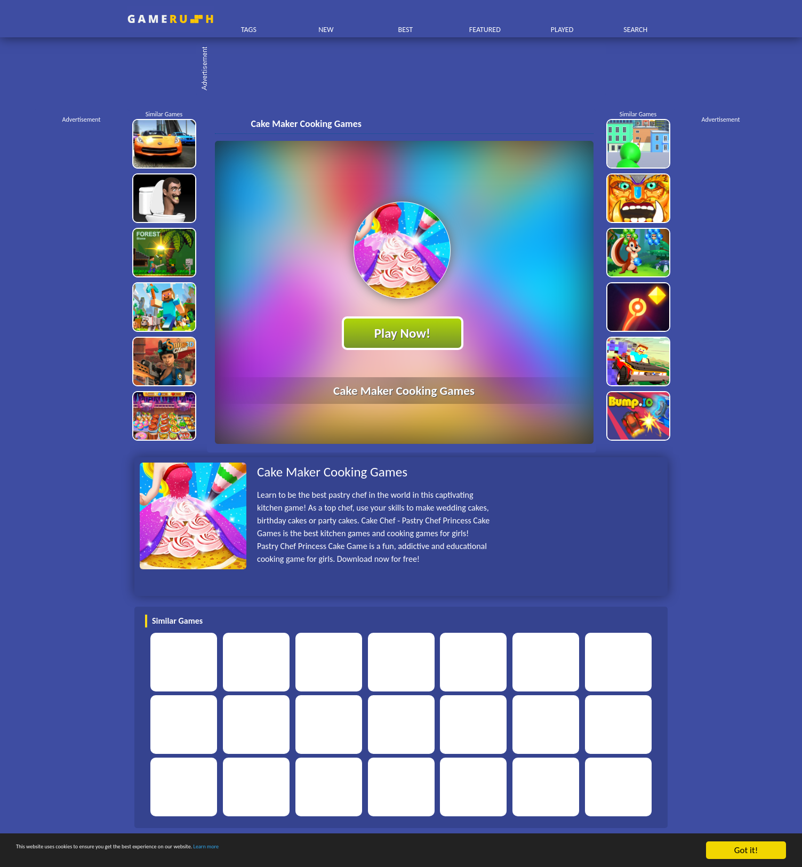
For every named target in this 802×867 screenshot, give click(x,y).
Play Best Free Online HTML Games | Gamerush (170, 19)
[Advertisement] (406, 69)
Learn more (333, 850)
